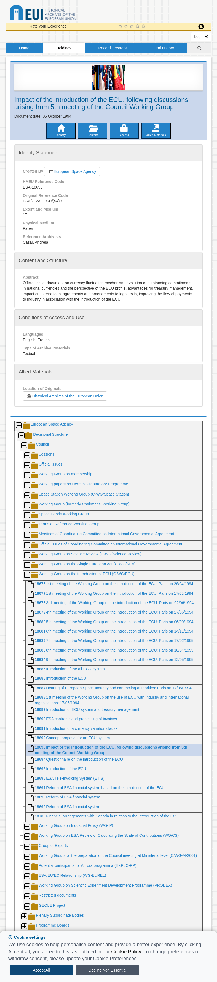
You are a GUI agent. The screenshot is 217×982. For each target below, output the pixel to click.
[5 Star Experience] (144, 26)
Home (24, 48)
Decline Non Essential (107, 970)
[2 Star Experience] (127, 26)
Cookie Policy (126, 951)
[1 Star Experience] (121, 26)
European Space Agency (72, 171)
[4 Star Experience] (138, 26)
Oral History (164, 48)
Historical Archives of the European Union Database (58, 13)
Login (201, 36)
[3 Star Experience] (132, 26)
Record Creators (112, 48)
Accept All (41, 970)
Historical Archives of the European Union (64, 396)
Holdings (63, 48)
